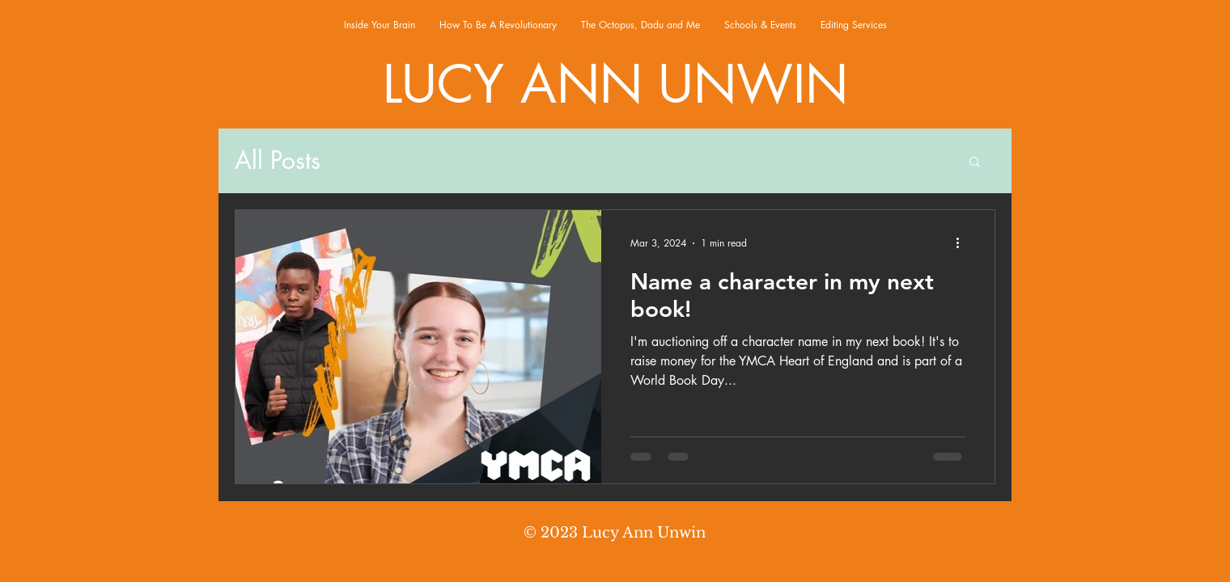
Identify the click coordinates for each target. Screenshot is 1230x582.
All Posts (277, 160)
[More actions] (963, 243)
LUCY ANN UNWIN (615, 84)
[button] (974, 162)
